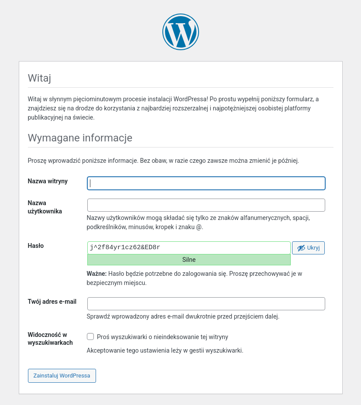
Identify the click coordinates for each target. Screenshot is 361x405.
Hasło (36, 245)
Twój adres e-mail (52, 301)
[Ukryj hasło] (308, 247)
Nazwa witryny (48, 181)
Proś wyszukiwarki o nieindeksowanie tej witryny (157, 336)
